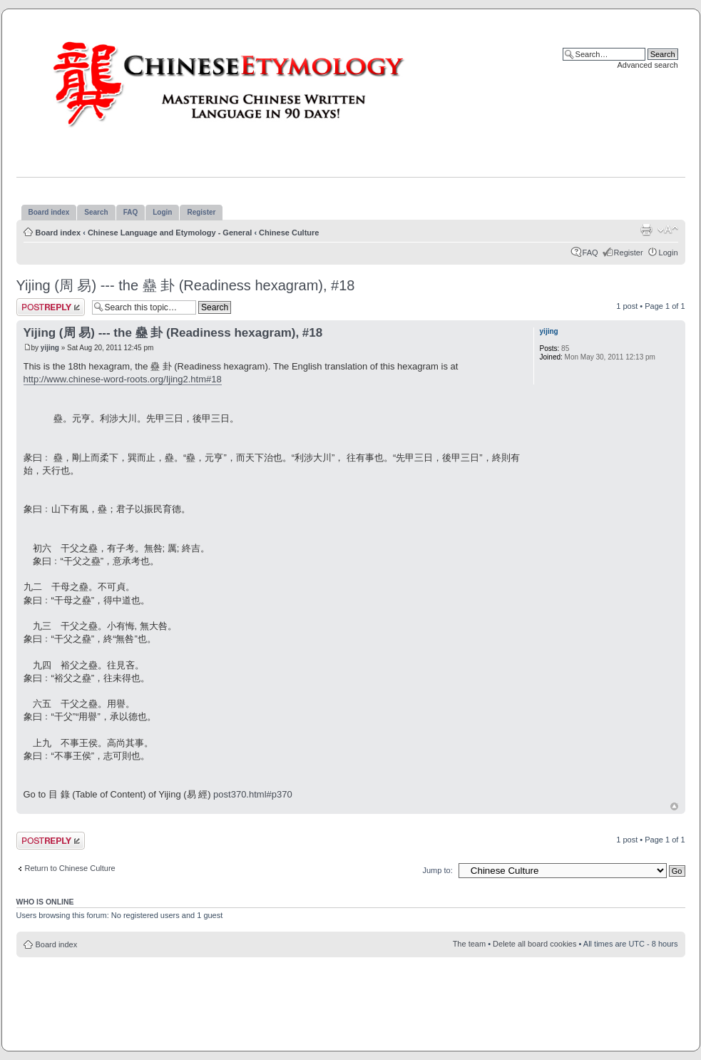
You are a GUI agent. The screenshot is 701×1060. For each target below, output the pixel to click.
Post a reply (50, 307)
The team (469, 943)
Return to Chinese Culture (70, 868)
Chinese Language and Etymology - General (170, 232)
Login (668, 252)
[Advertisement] (350, 822)
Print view (646, 229)
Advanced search (648, 65)
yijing (50, 348)
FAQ (590, 252)
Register (628, 252)
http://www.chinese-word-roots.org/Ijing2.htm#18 (123, 379)
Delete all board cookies (534, 943)
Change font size (667, 229)
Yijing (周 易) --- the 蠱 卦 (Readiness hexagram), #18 (185, 285)
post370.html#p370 (252, 794)
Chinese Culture (289, 232)
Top (674, 806)
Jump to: (438, 870)
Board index (58, 232)
